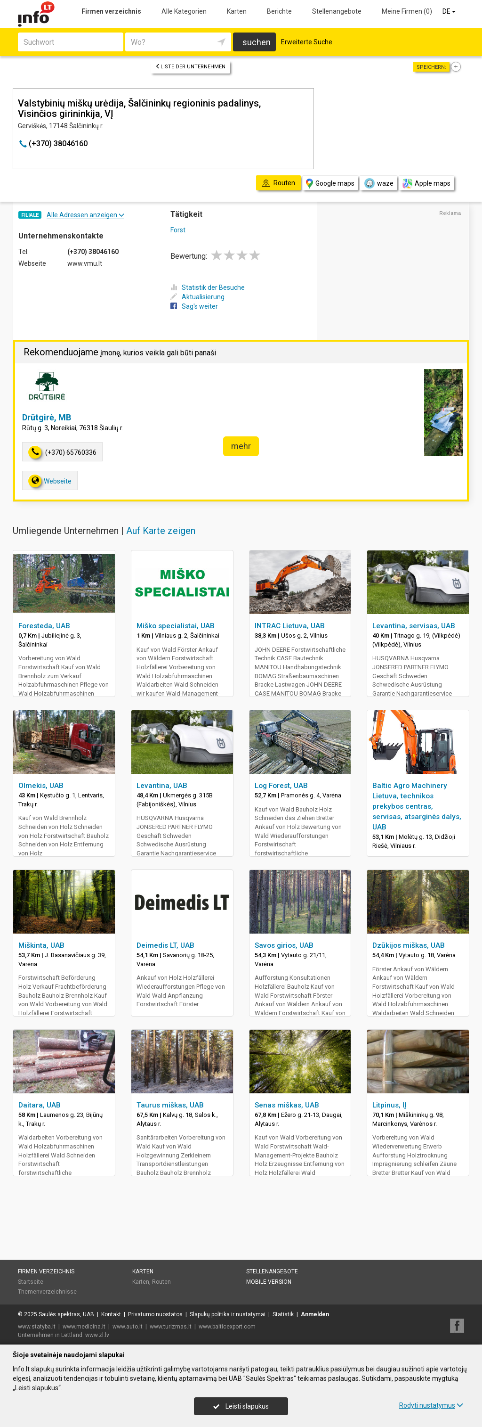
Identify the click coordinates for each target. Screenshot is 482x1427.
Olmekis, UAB (41, 785)
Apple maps (426, 184)
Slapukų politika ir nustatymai (227, 1314)
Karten (237, 11)
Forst (177, 230)
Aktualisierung (197, 297)
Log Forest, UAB (281, 785)
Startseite (30, 1282)
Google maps (330, 184)
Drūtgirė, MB (46, 417)
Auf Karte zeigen (160, 530)
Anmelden (315, 1314)
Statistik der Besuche (207, 287)
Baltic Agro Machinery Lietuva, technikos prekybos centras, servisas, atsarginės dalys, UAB (416, 806)
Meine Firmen (407, 11)
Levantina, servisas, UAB (413, 626)
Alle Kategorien (184, 11)
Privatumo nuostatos (155, 1314)
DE (449, 11)
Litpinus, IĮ (389, 1105)
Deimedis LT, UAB (165, 945)
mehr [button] (241, 446)
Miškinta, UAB (41, 945)
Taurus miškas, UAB (170, 1105)
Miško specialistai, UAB (176, 626)
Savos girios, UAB (284, 945)
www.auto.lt (127, 1326)
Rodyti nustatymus (431, 1405)
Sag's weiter (194, 306)
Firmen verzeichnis (111, 11)
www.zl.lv (97, 1335)
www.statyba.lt (37, 1326)
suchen (256, 42)
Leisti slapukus (241, 1406)
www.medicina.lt (84, 1326)
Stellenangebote (337, 11)
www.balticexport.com (227, 1326)
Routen (161, 1282)
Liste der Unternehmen (190, 67)
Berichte (279, 11)
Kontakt (111, 1314)
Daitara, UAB (39, 1105)
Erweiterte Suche (306, 42)
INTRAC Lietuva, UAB (290, 626)
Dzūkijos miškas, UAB (408, 945)
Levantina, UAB (162, 785)
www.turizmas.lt (171, 1326)
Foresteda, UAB (44, 626)
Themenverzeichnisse (47, 1291)
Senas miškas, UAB (287, 1105)
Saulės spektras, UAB (66, 1314)
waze (378, 183)
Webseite (50, 481)
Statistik (283, 1314)
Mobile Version (268, 1282)
